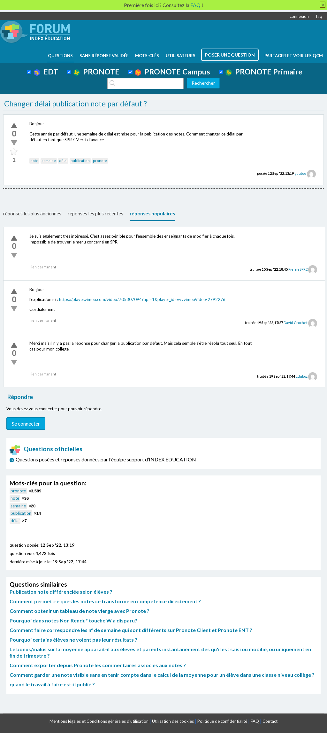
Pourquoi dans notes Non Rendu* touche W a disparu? (73, 620)
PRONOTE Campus (172, 71)
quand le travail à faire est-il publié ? (52, 684)
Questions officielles (46, 448)
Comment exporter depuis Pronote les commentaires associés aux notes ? (98, 665)
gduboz (300, 173)
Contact (270, 721)
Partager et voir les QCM (293, 55)
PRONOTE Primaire (263, 71)
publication (80, 160)
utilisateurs (180, 55)
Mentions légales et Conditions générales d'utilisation (98, 721)
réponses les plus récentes (95, 213)
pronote (100, 160)
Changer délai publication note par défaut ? (75, 103)
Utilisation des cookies (173, 721)
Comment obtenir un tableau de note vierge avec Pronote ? (79, 611)
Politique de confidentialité (222, 721)
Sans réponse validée (104, 55)
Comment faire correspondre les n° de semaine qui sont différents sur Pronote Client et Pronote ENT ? (131, 630)
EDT (46, 71)
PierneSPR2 (298, 269)
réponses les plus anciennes (32, 213)
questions (60, 55)
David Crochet (296, 322)
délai (63, 160)
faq (319, 16)
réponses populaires (152, 213)
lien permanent (43, 267)
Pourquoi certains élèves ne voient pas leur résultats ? (73, 640)
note (34, 160)
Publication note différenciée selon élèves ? (61, 592)
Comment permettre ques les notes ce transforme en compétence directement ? (105, 601)
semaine (49, 160)
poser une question (230, 55)
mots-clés (147, 55)
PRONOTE (96, 71)
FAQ (255, 721)
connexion (299, 16)
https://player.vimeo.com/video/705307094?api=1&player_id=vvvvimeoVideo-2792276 (142, 299)
